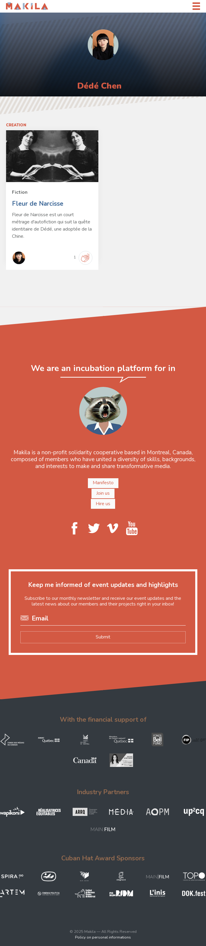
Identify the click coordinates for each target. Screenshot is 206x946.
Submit (103, 637)
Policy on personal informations (103, 937)
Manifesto (103, 482)
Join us (103, 493)
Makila (12, 6)
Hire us (103, 503)
